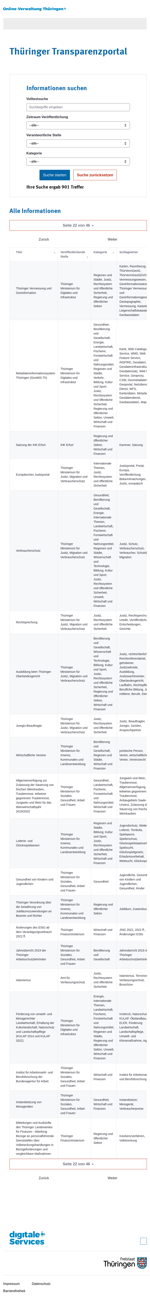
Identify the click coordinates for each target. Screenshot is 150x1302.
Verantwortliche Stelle (43, 135)
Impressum (11, 1284)
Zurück (44, 239)
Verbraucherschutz (28, 550)
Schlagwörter (128, 252)
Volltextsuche (37, 99)
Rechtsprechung (26, 622)
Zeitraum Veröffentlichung (47, 117)
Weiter (112, 239)
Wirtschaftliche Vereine (31, 755)
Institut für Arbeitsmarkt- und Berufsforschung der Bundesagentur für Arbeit (34, 1077)
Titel (19, 252)
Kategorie (34, 153)
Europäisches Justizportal (33, 474)
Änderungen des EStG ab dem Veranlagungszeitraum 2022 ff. (34, 932)
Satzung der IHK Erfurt (31, 445)
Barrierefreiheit (14, 1291)
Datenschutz (41, 1284)
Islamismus (23, 980)
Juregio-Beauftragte (29, 725)
